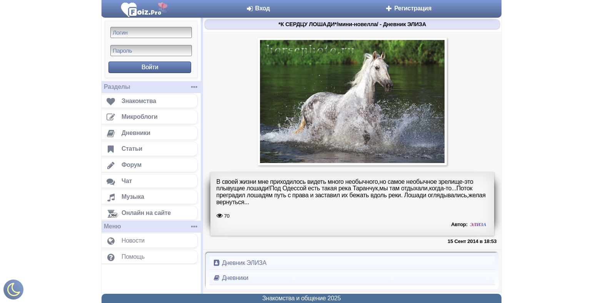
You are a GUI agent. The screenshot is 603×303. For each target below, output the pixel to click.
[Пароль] (151, 50)
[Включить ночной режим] (13, 291)
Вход (258, 8)
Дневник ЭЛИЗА (240, 263)
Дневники (230, 278)
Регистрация (408, 8)
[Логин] (151, 32)
